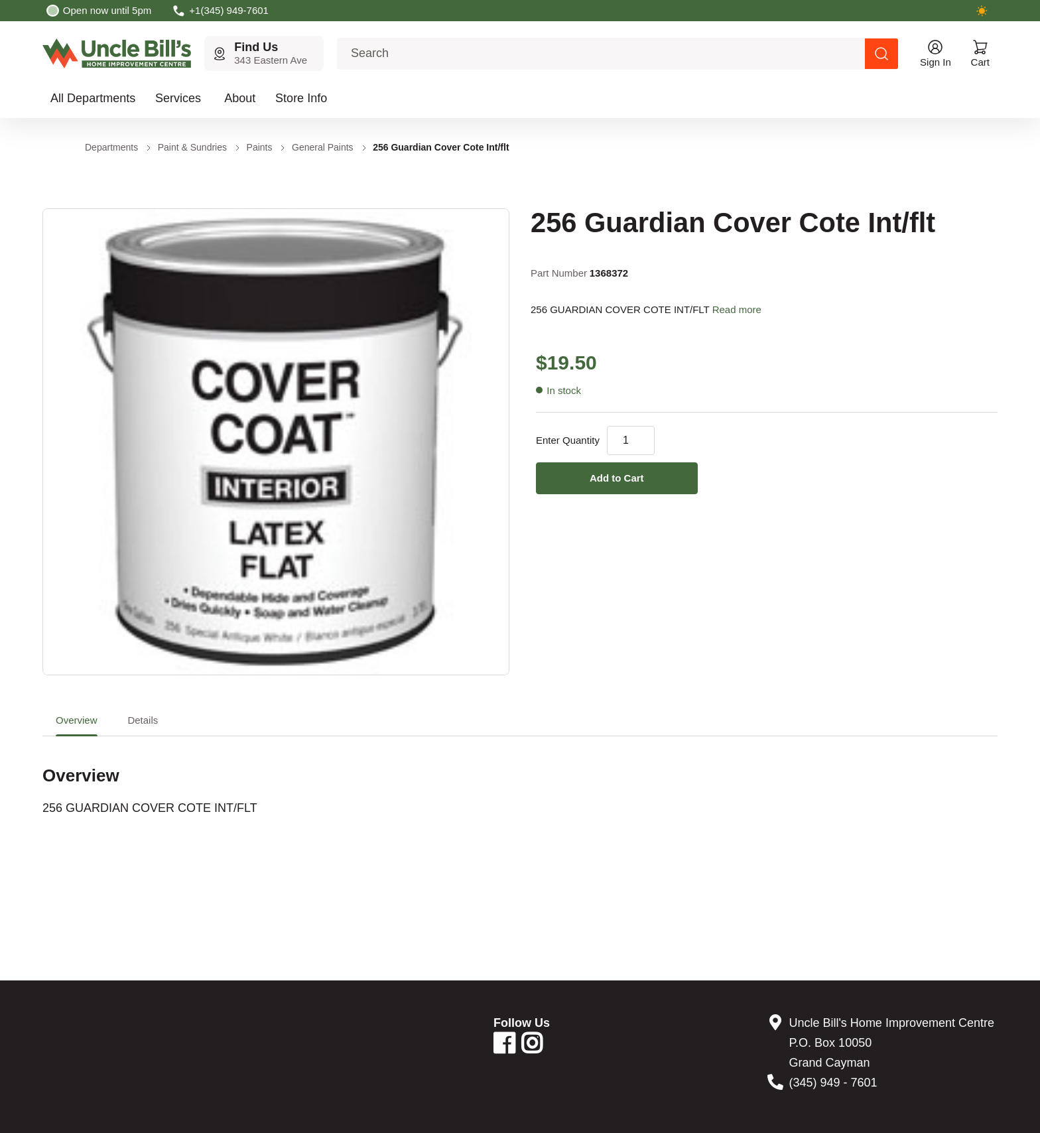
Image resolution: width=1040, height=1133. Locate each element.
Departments (111, 147)
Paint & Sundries (192, 147)
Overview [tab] (77, 720)
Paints (260, 147)
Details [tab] (142, 720)
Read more (736, 309)
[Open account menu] (935, 53)
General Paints (323, 147)
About (239, 98)
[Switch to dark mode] (981, 10)
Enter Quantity (568, 440)
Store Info (301, 98)
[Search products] (881, 53)
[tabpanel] (520, 776)
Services (178, 98)
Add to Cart (617, 478)
